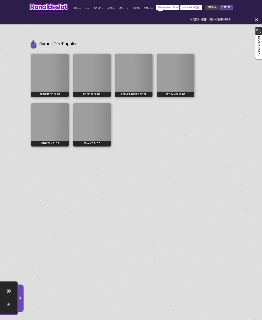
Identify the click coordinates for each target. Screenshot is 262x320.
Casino (98, 8)
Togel (77, 8)
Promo (136, 8)
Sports (123, 8)
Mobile (148, 8)
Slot (88, 8)
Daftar (226, 7)
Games (111, 8)
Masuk (212, 7)
